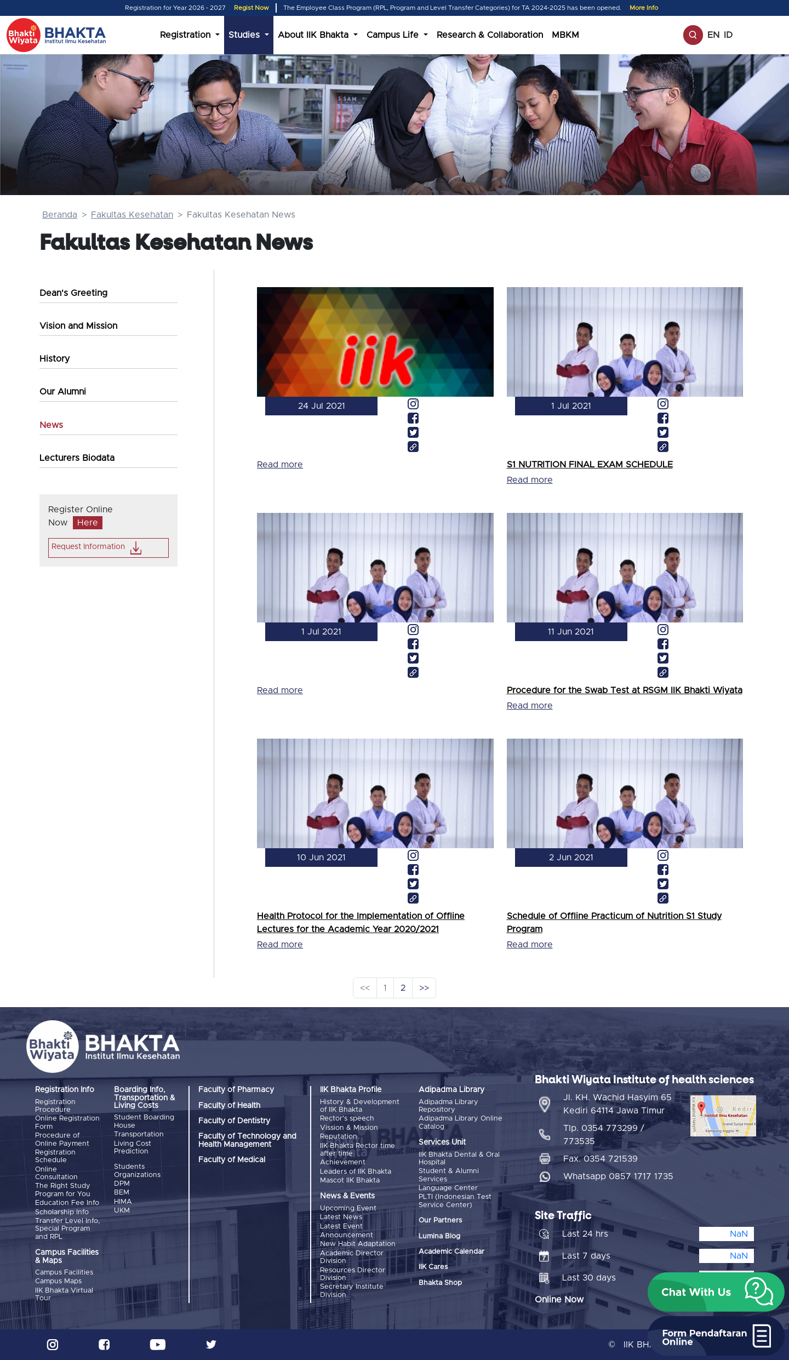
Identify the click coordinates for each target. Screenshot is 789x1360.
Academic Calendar (451, 1251)
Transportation (139, 1134)
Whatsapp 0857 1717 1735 (618, 1176)
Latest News (341, 1217)
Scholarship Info (62, 1212)
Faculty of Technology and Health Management (247, 1140)
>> (424, 988)
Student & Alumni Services (449, 1175)
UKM (122, 1210)
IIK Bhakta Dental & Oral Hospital (459, 1158)
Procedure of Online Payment (62, 1139)
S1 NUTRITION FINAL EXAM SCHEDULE (590, 464)
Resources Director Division (352, 1274)
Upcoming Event (348, 1208)
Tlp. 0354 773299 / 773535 (603, 1135)
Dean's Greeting (73, 293)
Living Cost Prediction (132, 1147)
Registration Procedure (55, 1106)
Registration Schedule (55, 1156)
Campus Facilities (64, 1272)
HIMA (123, 1201)
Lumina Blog (439, 1236)
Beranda (59, 214)
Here (87, 522)
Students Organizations (137, 1170)
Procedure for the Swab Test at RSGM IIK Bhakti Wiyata (624, 690)
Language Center (448, 1188)
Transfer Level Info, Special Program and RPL (67, 1229)
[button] (716, 1292)
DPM (122, 1183)
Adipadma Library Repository (448, 1106)
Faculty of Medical (231, 1160)
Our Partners (440, 1220)
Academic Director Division (352, 1257)
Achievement (342, 1162)
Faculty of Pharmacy (236, 1090)
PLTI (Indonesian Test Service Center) (455, 1200)
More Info (644, 8)
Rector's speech (347, 1118)
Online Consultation (56, 1173)
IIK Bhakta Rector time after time (357, 1149)
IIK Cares (433, 1267)
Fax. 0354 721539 (600, 1159)
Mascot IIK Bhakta (350, 1180)
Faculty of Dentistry (234, 1121)
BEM (121, 1192)
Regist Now (251, 8)
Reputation (338, 1136)
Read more (280, 464)
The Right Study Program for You (62, 1189)
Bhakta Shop (440, 1283)
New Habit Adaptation (358, 1244)
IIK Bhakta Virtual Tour (64, 1294)
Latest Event (341, 1226)
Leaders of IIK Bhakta (355, 1171)
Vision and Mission (78, 326)
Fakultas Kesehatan (132, 214)
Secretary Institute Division (352, 1290)
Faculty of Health (229, 1106)
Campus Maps (58, 1281)
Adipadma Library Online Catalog (460, 1122)
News (51, 425)
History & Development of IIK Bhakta (359, 1106)
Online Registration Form (67, 1122)
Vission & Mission (349, 1128)
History (54, 359)
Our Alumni (62, 391)
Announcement (346, 1235)
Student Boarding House (144, 1121)
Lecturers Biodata (77, 458)
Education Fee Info (67, 1203)
